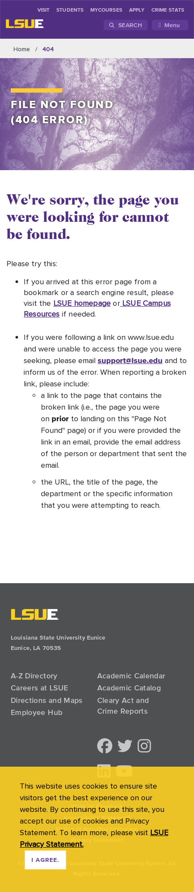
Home (21, 49)
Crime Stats (167, 10)
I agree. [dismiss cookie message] (45, 860)
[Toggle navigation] (170, 25)
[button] (104, 746)
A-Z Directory (34, 675)
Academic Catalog (129, 688)
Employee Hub (36, 712)
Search (125, 25)
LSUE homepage (82, 303)
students (69, 10)
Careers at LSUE (39, 688)
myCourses (106, 10)
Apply (137, 10)
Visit (43, 10)
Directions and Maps (47, 700)
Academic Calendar (131, 675)
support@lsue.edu (130, 360)
